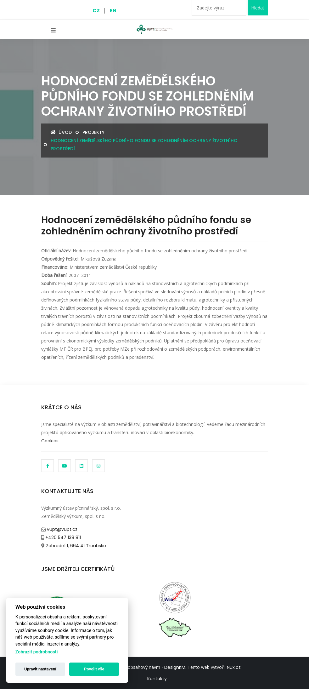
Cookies (50, 441)
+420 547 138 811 (62, 537)
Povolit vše (94, 669)
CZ (96, 10)
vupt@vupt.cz (61, 529)
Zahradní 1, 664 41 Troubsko (75, 546)
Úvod (61, 132)
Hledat (257, 8)
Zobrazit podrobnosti (36, 652)
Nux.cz (234, 667)
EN (113, 10)
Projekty (93, 132)
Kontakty (157, 678)
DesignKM (174, 667)
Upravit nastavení (40, 669)
